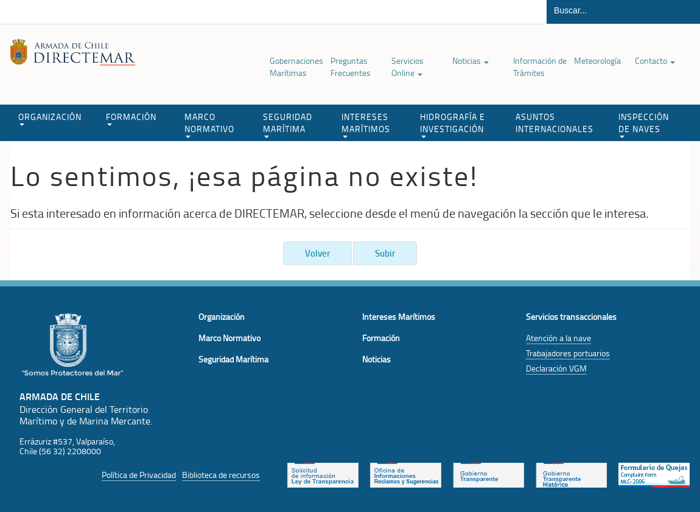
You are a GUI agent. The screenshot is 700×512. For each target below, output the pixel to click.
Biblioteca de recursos (221, 474)
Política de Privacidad (139, 474)
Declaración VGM (556, 368)
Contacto (655, 60)
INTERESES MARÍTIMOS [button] (365, 124)
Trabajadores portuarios (568, 353)
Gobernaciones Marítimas (296, 66)
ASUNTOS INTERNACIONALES (554, 122)
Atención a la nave (558, 338)
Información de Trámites (540, 66)
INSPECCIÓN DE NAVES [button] (643, 124)
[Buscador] (607, 10)
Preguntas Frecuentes (351, 66)
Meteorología (597, 60)
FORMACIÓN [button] (131, 118)
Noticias (470, 60)
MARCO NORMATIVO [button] (209, 124)
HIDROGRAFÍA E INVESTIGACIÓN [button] (452, 124)
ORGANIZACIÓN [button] (50, 118)
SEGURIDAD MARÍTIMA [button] (287, 124)
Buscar (684, 12)
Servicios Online (407, 66)
